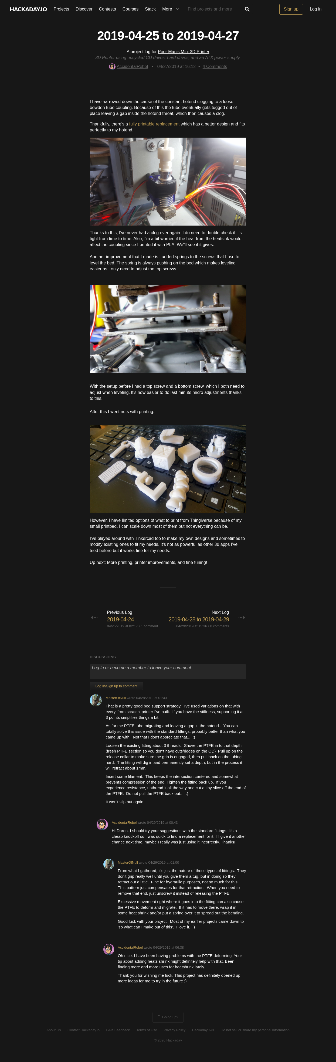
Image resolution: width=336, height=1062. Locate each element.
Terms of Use (146, 1038)
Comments (215, 66)
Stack (150, 9)
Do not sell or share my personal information (255, 1038)
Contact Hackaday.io (83, 1038)
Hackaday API (203, 1038)
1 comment (149, 626)
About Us (53, 1038)
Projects (61, 9)
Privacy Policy (174, 1038)
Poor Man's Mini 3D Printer (183, 51)
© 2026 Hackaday (168, 1049)
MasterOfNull (116, 706)
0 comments (219, 634)
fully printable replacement (154, 124)
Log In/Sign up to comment (116, 694)
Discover (84, 9)
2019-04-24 (121, 619)
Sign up (291, 9)
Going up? (167, 1026)
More (172, 9)
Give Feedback (118, 1038)
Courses (131, 9)
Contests (107, 9)
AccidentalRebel (128, 66)
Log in (316, 9)
